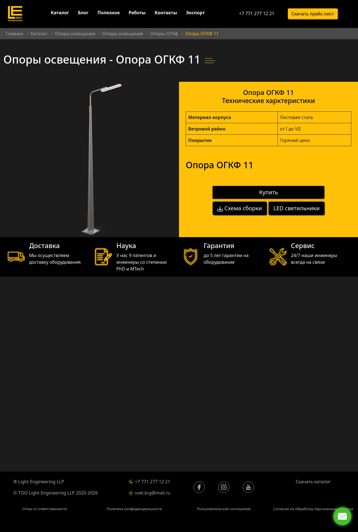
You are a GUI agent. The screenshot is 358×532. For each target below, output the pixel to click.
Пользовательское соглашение (224, 508)
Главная (14, 34)
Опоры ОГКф (164, 34)
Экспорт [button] (195, 13)
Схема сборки (240, 207)
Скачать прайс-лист (313, 14)
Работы (137, 13)
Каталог (60, 13)
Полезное (109, 13)
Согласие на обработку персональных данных (313, 508)
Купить (269, 192)
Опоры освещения (75, 34)
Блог (83, 13)
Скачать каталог (313, 482)
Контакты (166, 13)
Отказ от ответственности (44, 508)
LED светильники (296, 207)
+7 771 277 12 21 (256, 14)
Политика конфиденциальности (134, 508)
